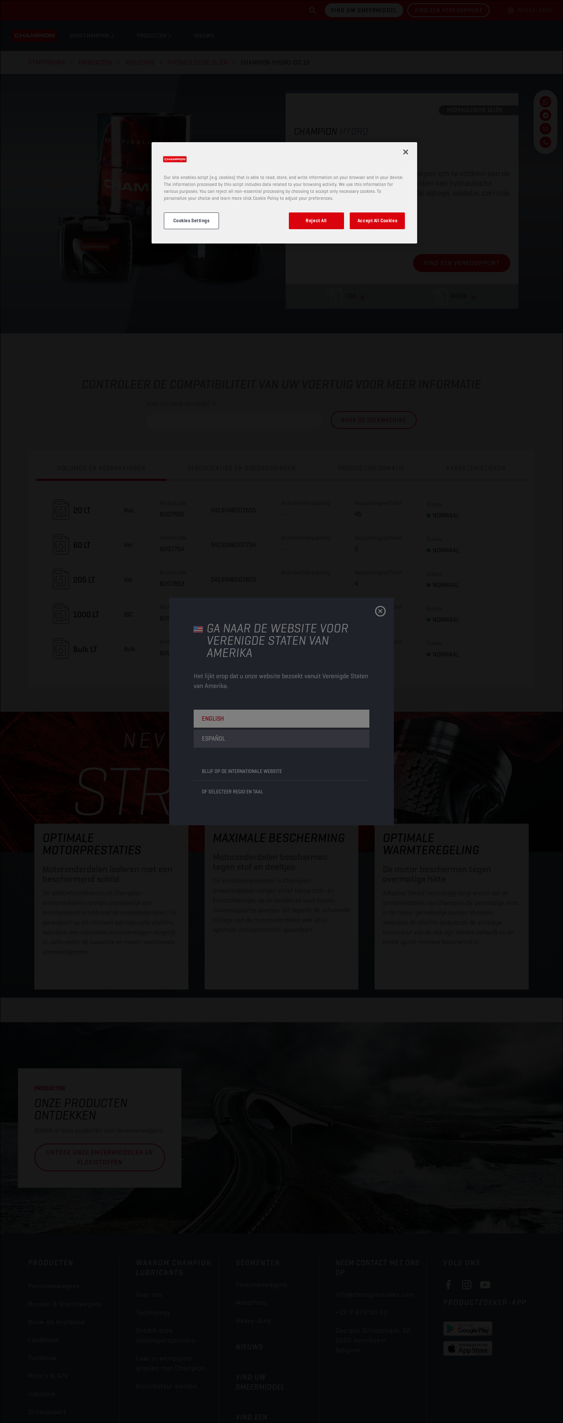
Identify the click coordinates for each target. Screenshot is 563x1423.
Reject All (316, 220)
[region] (284, 192)
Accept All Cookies (377, 220)
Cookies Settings (191, 220)
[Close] (406, 152)
